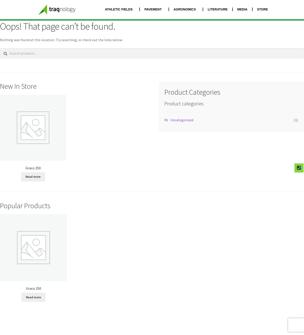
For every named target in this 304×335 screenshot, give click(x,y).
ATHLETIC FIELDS (122, 9)
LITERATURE (220, 9)
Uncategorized (181, 120)
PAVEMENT (157, 9)
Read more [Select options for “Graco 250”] (33, 177)
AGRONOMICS (188, 9)
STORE (265, 9)
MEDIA (245, 9)
